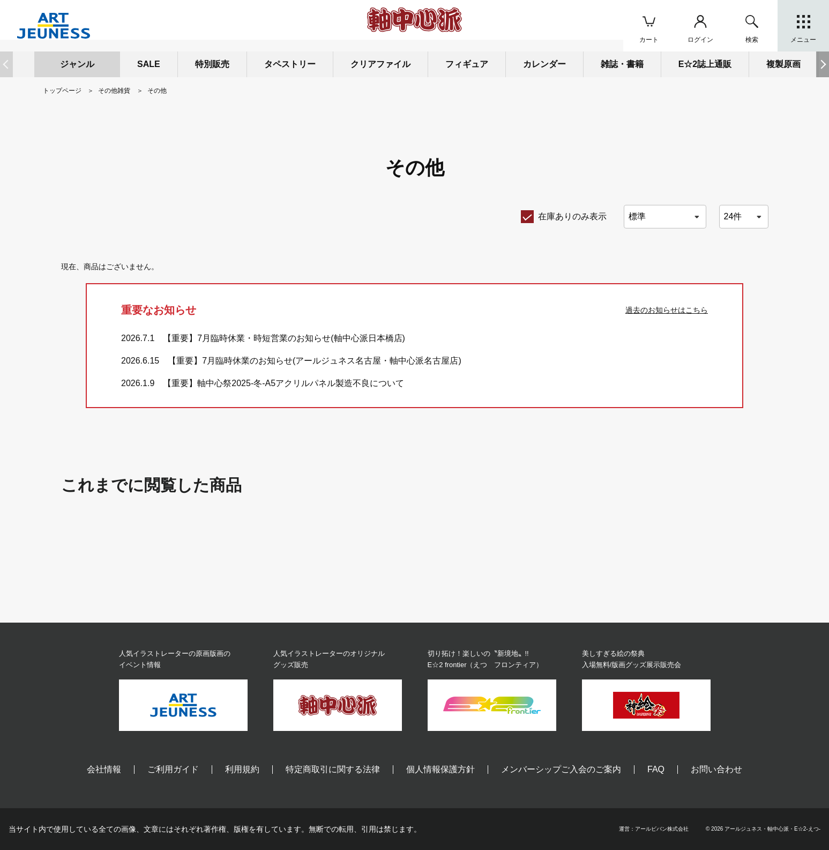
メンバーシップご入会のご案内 (561, 769)
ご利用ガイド (173, 769)
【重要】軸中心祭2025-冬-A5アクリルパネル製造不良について (283, 383)
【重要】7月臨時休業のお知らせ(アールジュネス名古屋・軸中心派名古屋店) (314, 360)
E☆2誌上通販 (705, 64)
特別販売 (212, 64)
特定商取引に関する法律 (333, 769)
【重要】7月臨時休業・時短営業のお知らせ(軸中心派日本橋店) (284, 338)
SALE (148, 64)
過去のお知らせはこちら (666, 310)
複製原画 (783, 64)
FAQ (655, 769)
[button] (822, 64)
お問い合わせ (716, 769)
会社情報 (104, 769)
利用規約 (242, 769)
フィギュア (466, 64)
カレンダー (544, 64)
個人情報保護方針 (440, 769)
